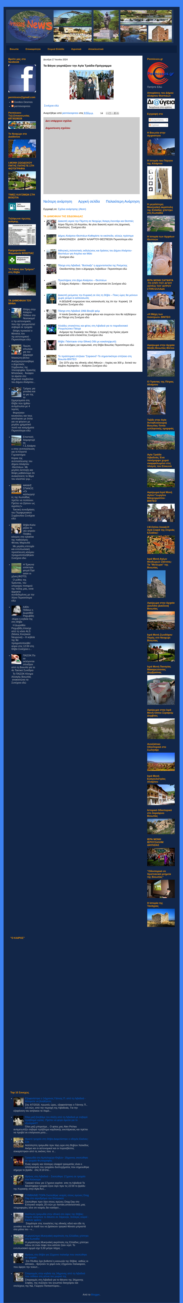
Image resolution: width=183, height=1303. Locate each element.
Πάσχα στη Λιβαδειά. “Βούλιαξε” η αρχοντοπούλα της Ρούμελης (92, 265)
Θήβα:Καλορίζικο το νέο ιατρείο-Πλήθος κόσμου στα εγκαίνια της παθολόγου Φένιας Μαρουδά (23, 534)
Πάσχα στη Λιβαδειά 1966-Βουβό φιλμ (79, 311)
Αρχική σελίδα (89, 201)
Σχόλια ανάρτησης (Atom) (72, 209)
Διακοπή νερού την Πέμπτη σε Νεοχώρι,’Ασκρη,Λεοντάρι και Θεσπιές (96, 221)
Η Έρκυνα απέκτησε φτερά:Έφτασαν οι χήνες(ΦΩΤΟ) (23, 570)
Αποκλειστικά (95, 49)
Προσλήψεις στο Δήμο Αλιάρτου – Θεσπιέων (82, 280)
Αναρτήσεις (156, 119)
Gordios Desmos (23, 102)
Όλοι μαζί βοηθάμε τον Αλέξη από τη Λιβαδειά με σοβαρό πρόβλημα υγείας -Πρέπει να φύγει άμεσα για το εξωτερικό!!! (56, 1120)
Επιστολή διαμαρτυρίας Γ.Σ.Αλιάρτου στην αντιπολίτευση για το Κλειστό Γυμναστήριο (23, 446)
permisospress (22, 106)
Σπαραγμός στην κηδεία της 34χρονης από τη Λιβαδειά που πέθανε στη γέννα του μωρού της (55, 1275)
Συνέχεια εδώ (51, 105)
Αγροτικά (76, 49)
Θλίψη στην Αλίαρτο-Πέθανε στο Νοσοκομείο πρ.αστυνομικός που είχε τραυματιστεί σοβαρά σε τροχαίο (23, 318)
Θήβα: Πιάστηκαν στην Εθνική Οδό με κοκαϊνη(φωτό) (87, 341)
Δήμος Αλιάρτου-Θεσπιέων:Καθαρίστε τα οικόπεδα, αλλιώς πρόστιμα (95, 235)
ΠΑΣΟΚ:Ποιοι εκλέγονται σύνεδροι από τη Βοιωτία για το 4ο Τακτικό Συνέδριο (23, 663)
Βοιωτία (14, 49)
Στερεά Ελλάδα (56, 49)
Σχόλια (154, 125)
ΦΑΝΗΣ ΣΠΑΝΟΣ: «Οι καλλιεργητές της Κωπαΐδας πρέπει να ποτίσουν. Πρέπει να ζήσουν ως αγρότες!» (23, 496)
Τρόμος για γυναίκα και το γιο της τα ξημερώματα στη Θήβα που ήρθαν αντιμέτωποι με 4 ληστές (23, 399)
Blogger (95, 1294)
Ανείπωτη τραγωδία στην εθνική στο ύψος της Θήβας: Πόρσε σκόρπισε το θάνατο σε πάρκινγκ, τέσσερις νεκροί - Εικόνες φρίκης (57, 1217)
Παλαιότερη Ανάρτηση (123, 201)
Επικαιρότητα (33, 49)
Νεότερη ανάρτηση (57, 201)
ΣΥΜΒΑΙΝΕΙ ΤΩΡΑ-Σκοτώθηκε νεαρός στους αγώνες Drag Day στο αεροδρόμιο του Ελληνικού (57, 1197)
